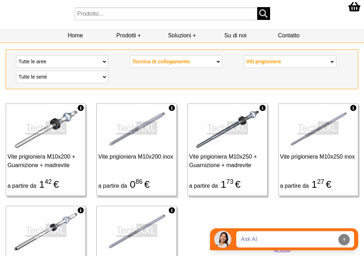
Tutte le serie (62, 76)
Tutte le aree (62, 61)
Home (75, 35)
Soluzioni (179, 35)
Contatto (288, 35)
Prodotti (126, 35)
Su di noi (235, 35)
